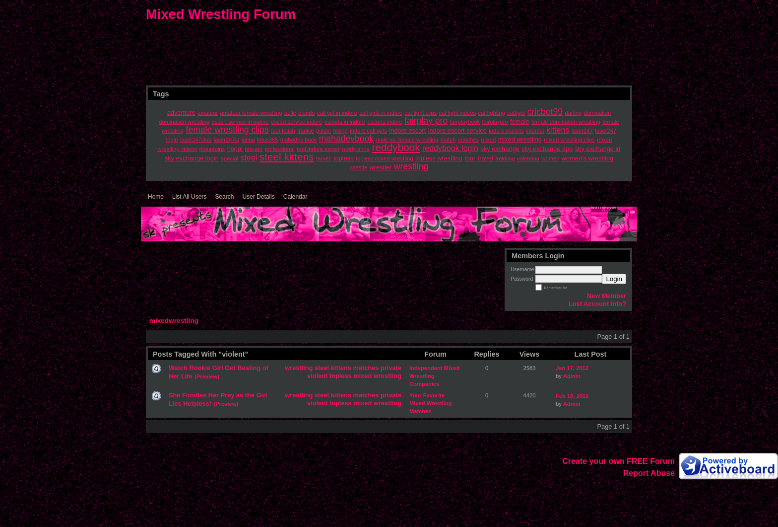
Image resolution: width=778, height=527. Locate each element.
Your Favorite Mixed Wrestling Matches (430, 403)
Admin (572, 376)
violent (317, 375)
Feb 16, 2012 (572, 396)
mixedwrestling (173, 320)
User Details (258, 196)
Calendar (295, 196)
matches (366, 368)
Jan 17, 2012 (572, 368)
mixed (362, 375)
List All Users (189, 196)
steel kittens (333, 368)
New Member (606, 296)
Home (156, 196)
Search (224, 196)
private (391, 368)
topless (340, 375)
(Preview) (206, 376)
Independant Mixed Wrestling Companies (434, 376)
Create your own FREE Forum (618, 461)
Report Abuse (649, 473)
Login (614, 279)
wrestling (299, 368)
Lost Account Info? (597, 303)
